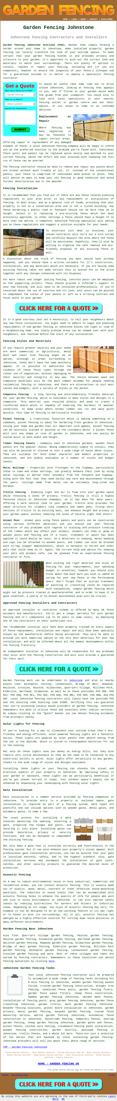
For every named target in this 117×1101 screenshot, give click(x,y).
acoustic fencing (15, 896)
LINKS (74, 19)
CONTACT (94, 19)
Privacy (111, 1075)
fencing (61, 146)
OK (63, 1099)
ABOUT (83, 19)
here (52, 961)
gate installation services (41, 853)
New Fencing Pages (20, 1075)
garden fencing (44, 56)
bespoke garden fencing (72, 1011)
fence (26, 174)
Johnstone (76, 680)
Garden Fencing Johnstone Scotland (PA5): (34, 45)
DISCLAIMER (107, 19)
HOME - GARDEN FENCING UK (58, 1063)
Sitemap (5, 1075)
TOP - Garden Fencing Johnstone (25, 1047)
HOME (65, 19)
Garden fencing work (18, 680)
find (15, 935)
